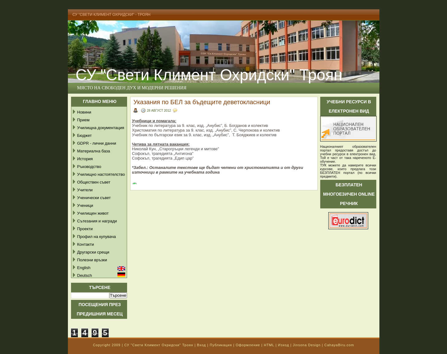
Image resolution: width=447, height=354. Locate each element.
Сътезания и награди (97, 221)
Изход (283, 345)
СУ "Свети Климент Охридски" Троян (209, 75)
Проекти (85, 228)
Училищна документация (100, 127)
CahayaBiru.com (339, 345)
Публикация (221, 345)
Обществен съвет (94, 182)
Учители (85, 190)
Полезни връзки (92, 260)
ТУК (323, 165)
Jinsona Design (307, 345)
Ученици (85, 205)
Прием (83, 120)
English (84, 267)
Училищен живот (93, 213)
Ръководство (89, 166)
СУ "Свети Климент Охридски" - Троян (112, 14)
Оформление (248, 345)
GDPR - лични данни (96, 143)
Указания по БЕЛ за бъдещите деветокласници (202, 102)
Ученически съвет (94, 197)
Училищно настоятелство (101, 174)
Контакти (85, 244)
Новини (84, 112)
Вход (201, 345)
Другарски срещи (93, 252)
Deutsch (84, 275)
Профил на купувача (96, 236)
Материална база (93, 151)
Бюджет (84, 135)
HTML (269, 345)
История (85, 158)
